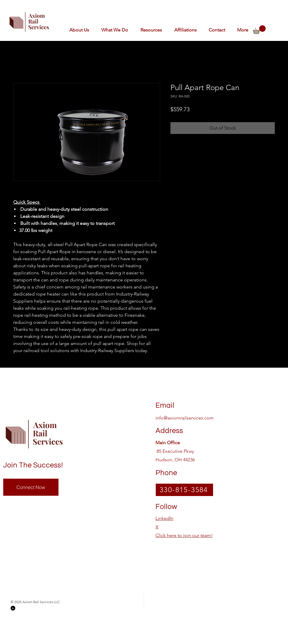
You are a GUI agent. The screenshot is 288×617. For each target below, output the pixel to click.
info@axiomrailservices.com (184, 418)
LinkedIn (164, 518)
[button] (183, 29)
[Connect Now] (30, 487)
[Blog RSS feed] (13, 608)
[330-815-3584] (184, 489)
